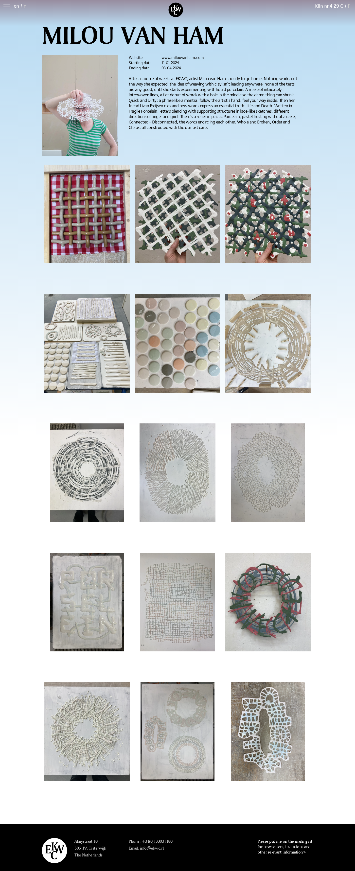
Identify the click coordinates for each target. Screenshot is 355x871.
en (16, 5)
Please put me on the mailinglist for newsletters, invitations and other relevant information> (285, 846)
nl (26, 5)
